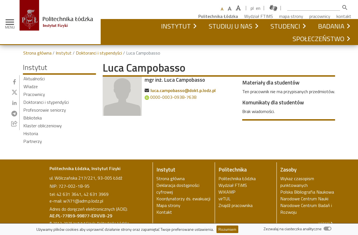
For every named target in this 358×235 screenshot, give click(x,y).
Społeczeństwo (318, 39)
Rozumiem (227, 229)
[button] (194, 26)
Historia (30, 133)
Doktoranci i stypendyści (99, 53)
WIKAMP (226, 192)
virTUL (224, 198)
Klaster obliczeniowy (42, 125)
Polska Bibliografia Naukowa (307, 192)
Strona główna (37, 53)
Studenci (285, 26)
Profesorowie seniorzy (44, 110)
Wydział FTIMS (258, 16)
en (258, 8)
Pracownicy (34, 94)
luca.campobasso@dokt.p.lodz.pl (183, 90)
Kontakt (164, 212)
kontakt (343, 16)
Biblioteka (32, 117)
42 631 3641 (68, 194)
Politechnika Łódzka (218, 16)
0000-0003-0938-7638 (170, 97)
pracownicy (319, 16)
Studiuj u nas (230, 26)
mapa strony (291, 16)
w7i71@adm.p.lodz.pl (83, 201)
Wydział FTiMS (232, 185)
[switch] (327, 229)
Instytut (176, 26)
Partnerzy (32, 141)
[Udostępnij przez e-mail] (14, 123)
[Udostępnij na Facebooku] (14, 82)
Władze (30, 86)
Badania (331, 26)
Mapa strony (168, 205)
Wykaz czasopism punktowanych (297, 182)
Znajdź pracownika (235, 205)
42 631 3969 (96, 194)
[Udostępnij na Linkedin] (14, 103)
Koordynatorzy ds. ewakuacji (183, 198)
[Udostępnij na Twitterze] (14, 92)
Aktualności (34, 78)
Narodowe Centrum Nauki (304, 198)
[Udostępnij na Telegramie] (14, 113)
